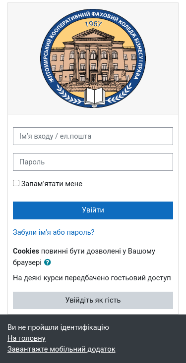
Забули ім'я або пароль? (53, 232)
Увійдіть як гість (93, 300)
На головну (26, 338)
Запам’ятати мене (51, 183)
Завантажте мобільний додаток (61, 349)
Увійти (93, 210)
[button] (49, 263)
